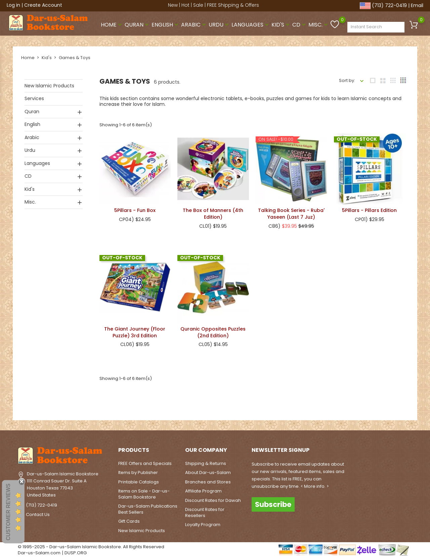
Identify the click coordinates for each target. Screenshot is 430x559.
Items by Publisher (138, 472)
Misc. (318, 25)
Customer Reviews (8, 512)
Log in (13, 5)
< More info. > (315, 486)
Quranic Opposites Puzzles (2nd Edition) (213, 332)
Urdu (219, 25)
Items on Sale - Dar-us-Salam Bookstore (144, 494)
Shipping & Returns (205, 463)
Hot (185, 5)
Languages (250, 25)
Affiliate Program (203, 491)
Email (417, 5)
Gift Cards (129, 521)
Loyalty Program (202, 524)
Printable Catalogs (138, 482)
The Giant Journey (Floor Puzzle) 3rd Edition (134, 332)
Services (34, 98)
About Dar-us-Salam (208, 472)
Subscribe (273, 504)
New (173, 5)
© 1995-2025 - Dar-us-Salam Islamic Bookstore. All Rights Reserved (91, 547)
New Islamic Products (49, 85)
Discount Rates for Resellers (204, 512)
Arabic (194, 25)
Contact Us (38, 514)
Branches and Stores (208, 482)
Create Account (43, 5)
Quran (137, 25)
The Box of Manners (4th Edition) (213, 213)
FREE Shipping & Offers (233, 5)
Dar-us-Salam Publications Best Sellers (147, 509)
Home (112, 25)
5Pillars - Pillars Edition (369, 210)
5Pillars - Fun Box (135, 210)
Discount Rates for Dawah (213, 500)
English (166, 25)
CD (299, 25)
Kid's (281, 25)
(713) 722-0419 (389, 5)
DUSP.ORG (75, 553)
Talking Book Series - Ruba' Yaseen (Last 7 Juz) (291, 213)
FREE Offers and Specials (145, 463)
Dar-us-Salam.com (39, 553)
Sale (198, 5)
